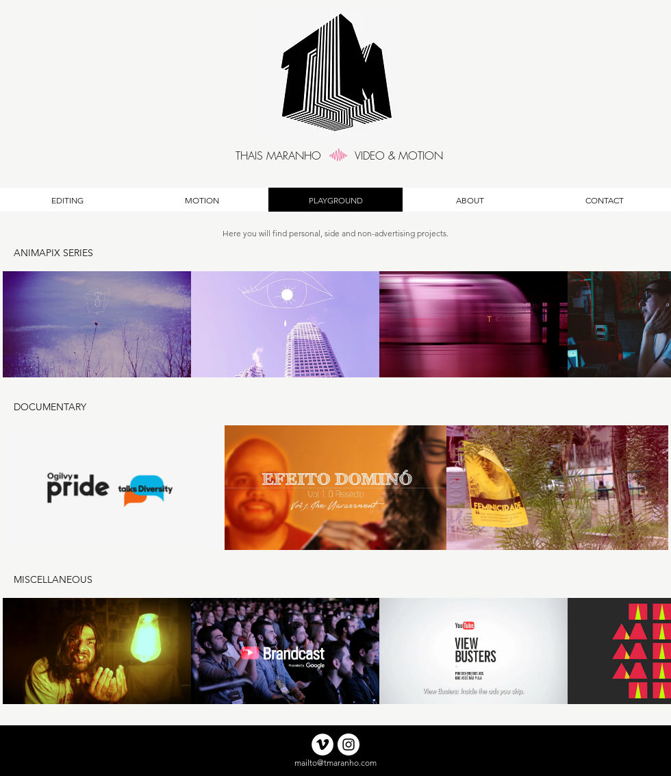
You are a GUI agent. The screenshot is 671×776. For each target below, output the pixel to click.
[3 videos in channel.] (335, 488)
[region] (343, 155)
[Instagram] (348, 744)
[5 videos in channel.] (335, 651)
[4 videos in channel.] (335, 324)
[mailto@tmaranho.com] (335, 763)
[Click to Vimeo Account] (322, 744)
